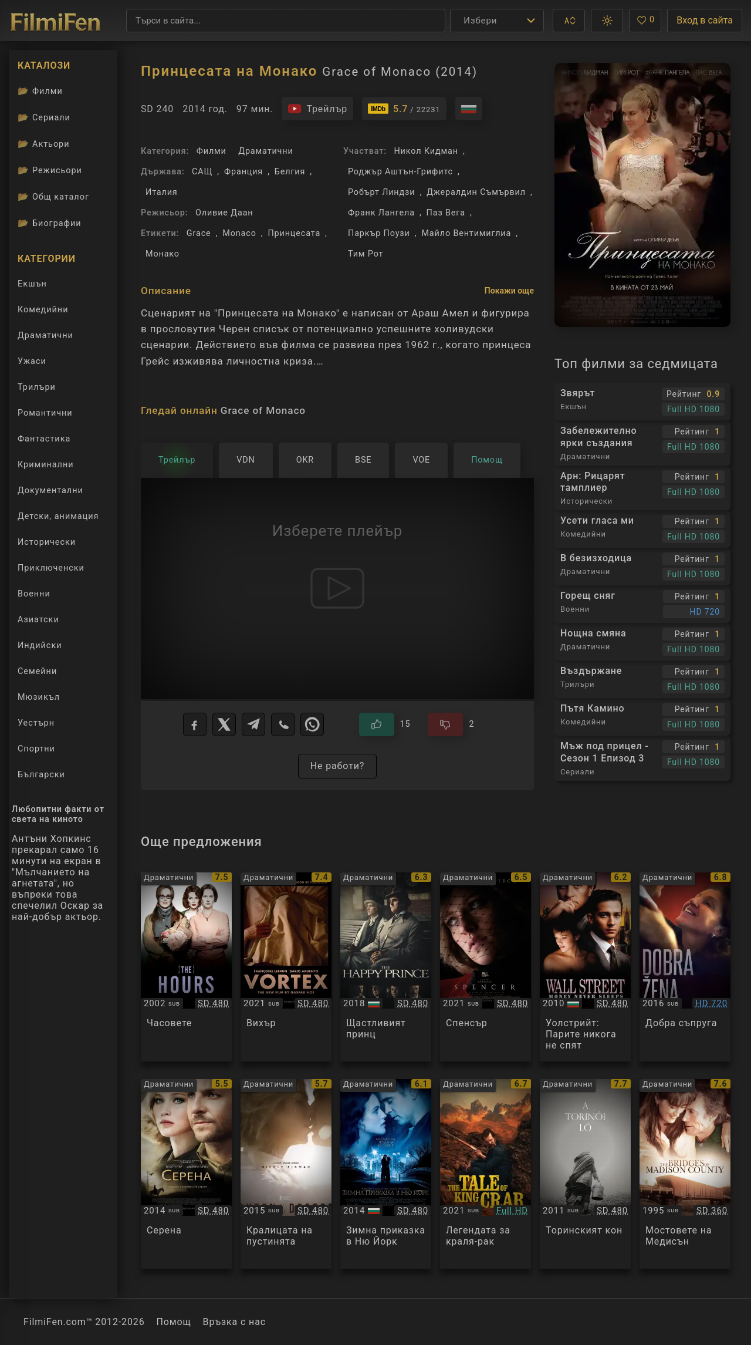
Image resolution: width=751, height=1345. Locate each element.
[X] (224, 724)
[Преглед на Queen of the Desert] (286, 1174)
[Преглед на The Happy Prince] (385, 967)
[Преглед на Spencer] (485, 967)
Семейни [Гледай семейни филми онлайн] (37, 671)
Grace (199, 233)
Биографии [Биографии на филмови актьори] (50, 223)
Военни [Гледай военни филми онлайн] (34, 594)
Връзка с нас (234, 1321)
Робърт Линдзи (381, 192)
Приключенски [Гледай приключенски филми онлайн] (51, 568)
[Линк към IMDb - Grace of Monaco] (404, 108)
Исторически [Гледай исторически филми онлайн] (47, 542)
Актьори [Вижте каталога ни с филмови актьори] (44, 144)
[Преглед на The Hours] (186, 967)
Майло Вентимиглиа (466, 233)
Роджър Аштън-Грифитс (400, 172)
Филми (211, 151)
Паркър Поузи (379, 233)
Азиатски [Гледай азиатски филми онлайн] (38, 620)
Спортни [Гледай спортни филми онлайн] (36, 749)
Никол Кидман (426, 151)
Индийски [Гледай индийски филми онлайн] (40, 645)
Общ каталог (53, 196)
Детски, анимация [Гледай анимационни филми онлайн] (58, 516)
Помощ (174, 1321)
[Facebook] (195, 724)
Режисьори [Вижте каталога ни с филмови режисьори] (50, 170)
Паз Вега (446, 213)
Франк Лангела (381, 213)
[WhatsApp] (312, 724)
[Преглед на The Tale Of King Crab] (485, 1174)
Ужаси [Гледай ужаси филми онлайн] (32, 361)
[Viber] (283, 724)
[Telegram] (253, 724)
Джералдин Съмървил (476, 192)
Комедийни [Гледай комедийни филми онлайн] (43, 310)
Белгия (290, 172)
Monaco (239, 233)
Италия (162, 192)
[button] (569, 20)
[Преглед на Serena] (186, 1174)
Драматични (265, 151)
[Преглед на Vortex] (286, 967)
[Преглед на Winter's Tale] (385, 1174)
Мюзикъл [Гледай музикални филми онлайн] (39, 697)
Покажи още (509, 290)
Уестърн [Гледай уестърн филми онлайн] (36, 723)
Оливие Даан (224, 213)
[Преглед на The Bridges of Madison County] (685, 1174)
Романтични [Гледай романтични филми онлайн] (45, 413)
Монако (163, 254)
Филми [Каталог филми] (40, 91)
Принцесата (294, 233)
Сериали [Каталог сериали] (44, 117)
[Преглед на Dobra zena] (685, 967)
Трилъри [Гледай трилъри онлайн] (36, 389)
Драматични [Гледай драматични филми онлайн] (45, 336)
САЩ (202, 172)
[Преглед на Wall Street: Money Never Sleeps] (585, 967)
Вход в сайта (704, 20)
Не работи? (337, 765)
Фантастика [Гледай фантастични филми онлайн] (44, 439)
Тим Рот (365, 254)
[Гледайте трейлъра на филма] (317, 108)
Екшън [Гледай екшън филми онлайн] (32, 284)
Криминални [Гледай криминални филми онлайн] (46, 465)
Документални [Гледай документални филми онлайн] (50, 490)
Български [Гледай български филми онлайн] (41, 775)
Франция (243, 172)
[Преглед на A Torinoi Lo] (585, 1174)
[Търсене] (285, 20)
